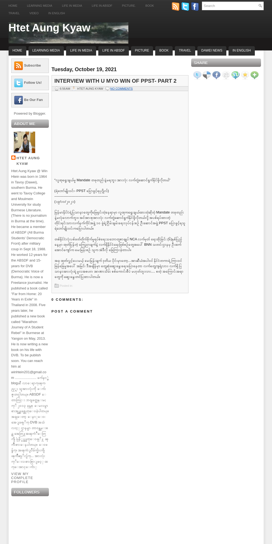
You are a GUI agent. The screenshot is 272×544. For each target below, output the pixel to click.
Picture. (129, 5)
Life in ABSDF (102, 5)
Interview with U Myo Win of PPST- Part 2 (116, 81)
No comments (121, 88)
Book (150, 5)
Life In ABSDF (113, 50)
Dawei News (211, 50)
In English (56, 13)
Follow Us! (33, 83)
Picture (142, 50)
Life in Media (72, 5)
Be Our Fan (33, 100)
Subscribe (32, 65)
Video (33, 13)
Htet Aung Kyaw (49, 28)
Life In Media (81, 50)
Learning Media (39, 5)
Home (13, 5)
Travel (14, 13)
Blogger (39, 113)
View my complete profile (22, 478)
